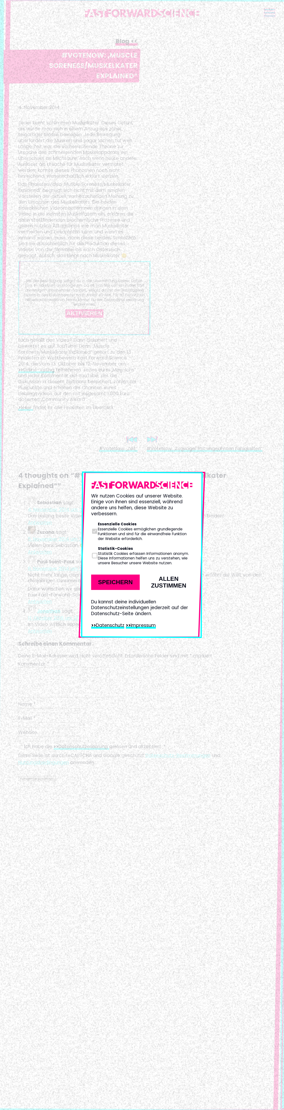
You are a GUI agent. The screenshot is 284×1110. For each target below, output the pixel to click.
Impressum (143, 625)
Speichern (115, 582)
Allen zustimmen (168, 582)
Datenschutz (110, 625)
